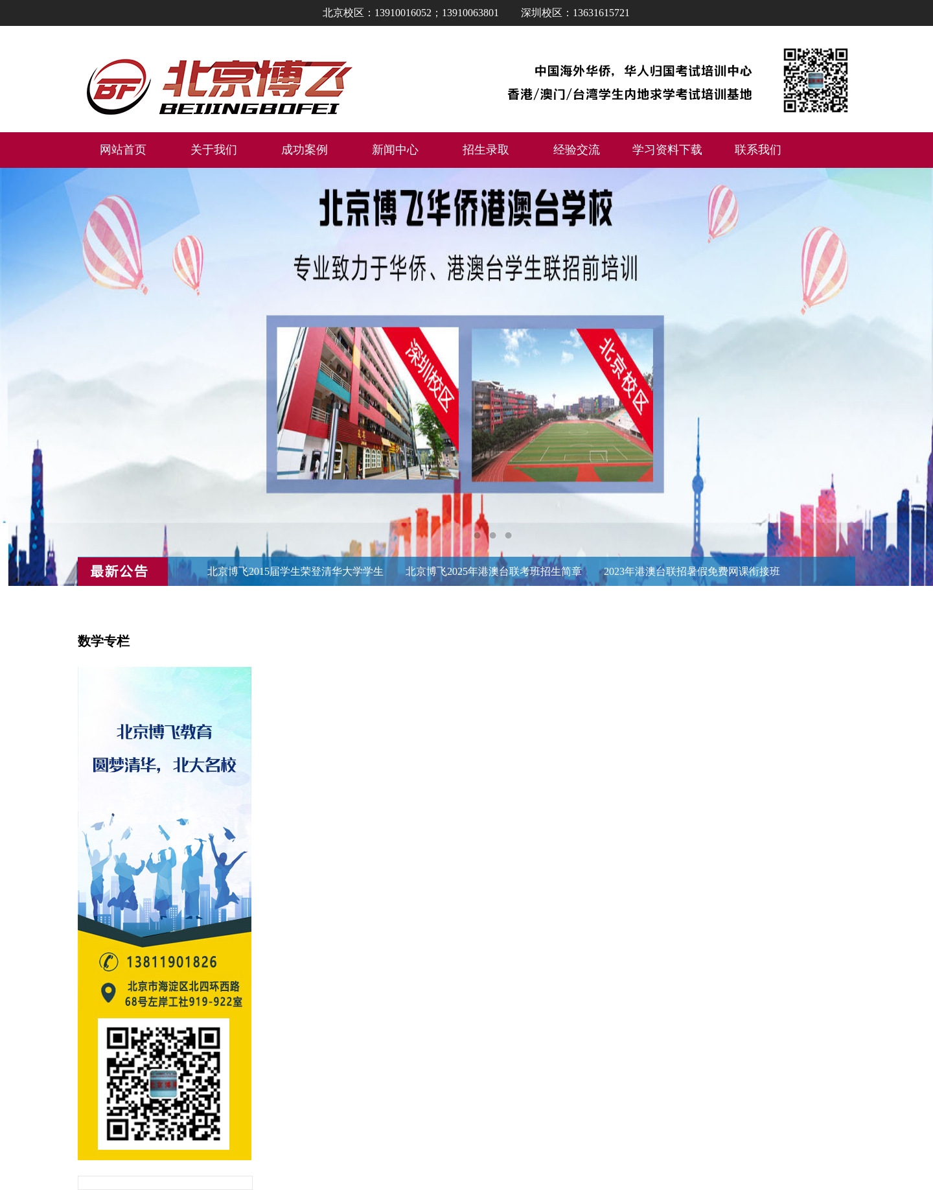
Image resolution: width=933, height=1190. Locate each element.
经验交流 (576, 149)
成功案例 (304, 149)
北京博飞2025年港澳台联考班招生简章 (494, 571)
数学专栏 (104, 641)
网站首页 (123, 149)
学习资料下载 (667, 149)
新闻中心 (395, 149)
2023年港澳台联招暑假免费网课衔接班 (692, 571)
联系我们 (758, 149)
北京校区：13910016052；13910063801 (411, 12)
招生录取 (486, 149)
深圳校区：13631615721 (575, 12)
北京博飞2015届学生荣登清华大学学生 (295, 571)
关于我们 (213, 149)
